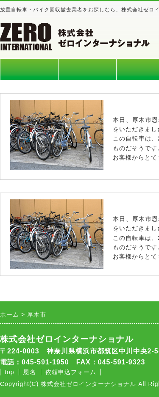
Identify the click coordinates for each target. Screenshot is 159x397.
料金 (87, 69)
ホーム (29, 69)
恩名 (29, 372)
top (9, 372)
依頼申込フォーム (70, 372)
